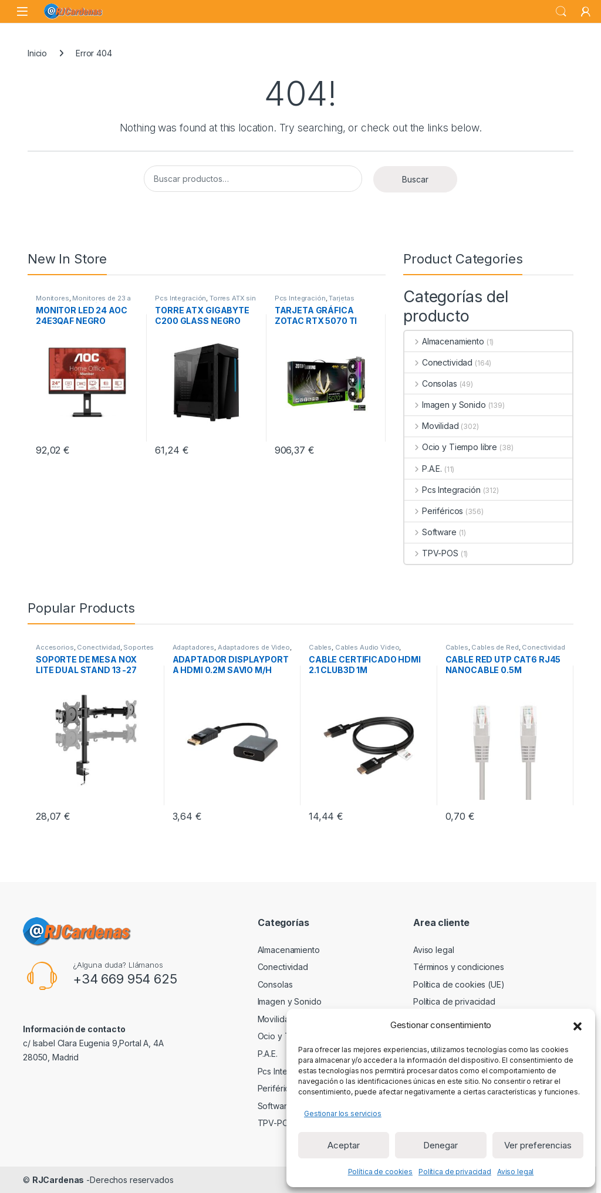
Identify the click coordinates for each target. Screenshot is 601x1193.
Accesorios (55, 647)
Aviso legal (515, 1171)
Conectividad (438, 362)
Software (430, 532)
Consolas (430, 383)
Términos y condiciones (458, 967)
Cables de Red (494, 647)
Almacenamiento (444, 341)
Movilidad (431, 426)
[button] (577, 1025)
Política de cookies (380, 1171)
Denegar (440, 1145)
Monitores (52, 298)
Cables (320, 647)
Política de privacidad (454, 1171)
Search (561, 11)
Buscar (415, 179)
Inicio (37, 53)
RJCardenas (58, 1180)
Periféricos (433, 511)
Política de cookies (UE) (459, 984)
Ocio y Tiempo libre (450, 447)
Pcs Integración (180, 298)
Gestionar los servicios (342, 1113)
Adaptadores (193, 647)
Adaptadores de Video (254, 647)
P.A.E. (423, 469)
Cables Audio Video (367, 647)
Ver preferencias (538, 1145)
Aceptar (343, 1145)
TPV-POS (431, 553)
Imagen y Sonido (445, 405)
